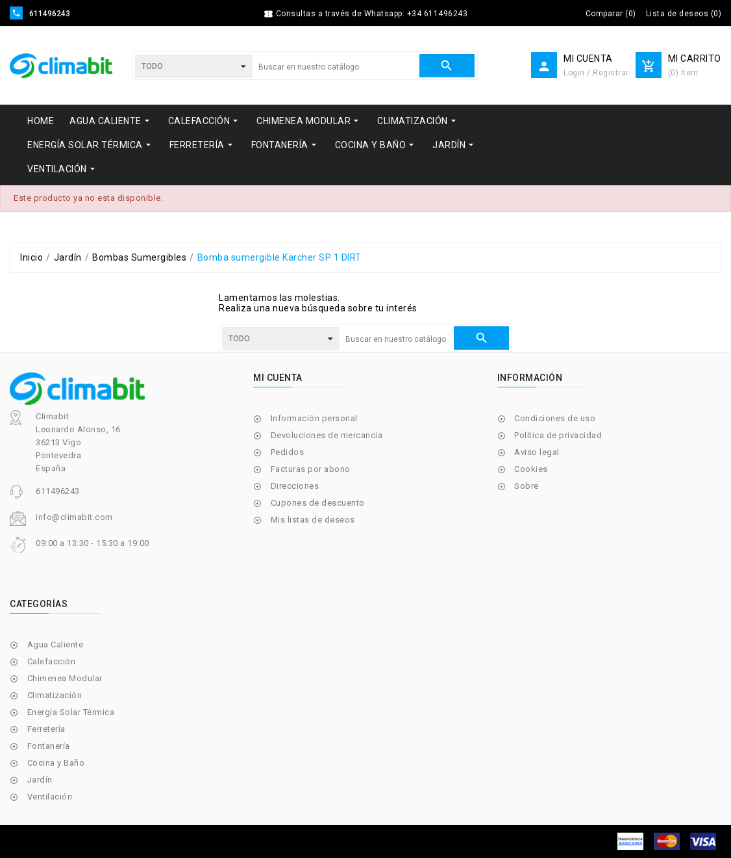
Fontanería (48, 746)
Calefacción (51, 661)
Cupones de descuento (318, 503)
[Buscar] (335, 67)
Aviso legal (537, 452)
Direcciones (295, 486)
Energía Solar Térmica (71, 712)
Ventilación (50, 796)
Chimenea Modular (65, 678)
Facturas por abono (311, 469)
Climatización (54, 695)
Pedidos (287, 452)
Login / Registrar (596, 72)
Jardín (40, 780)
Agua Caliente (55, 644)
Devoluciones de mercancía (327, 435)
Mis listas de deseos (313, 520)
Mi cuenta (278, 377)
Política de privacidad (558, 435)
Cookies (531, 469)
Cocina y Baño (56, 763)
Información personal (314, 418)
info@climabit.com (74, 517)
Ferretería (46, 729)
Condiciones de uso (554, 418)
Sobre (526, 486)
